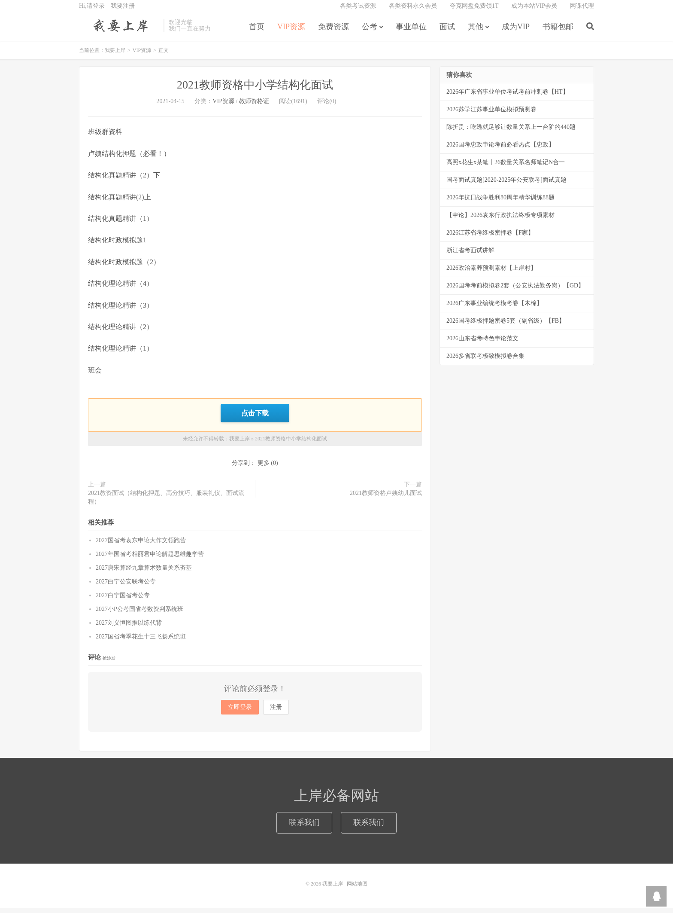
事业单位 (411, 31)
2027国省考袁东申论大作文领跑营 (141, 545)
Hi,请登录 (92, 11)
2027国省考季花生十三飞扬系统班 (141, 641)
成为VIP (516, 31)
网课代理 (582, 11)
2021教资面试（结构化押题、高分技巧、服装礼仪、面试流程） (166, 502)
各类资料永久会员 (413, 11)
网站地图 (357, 889)
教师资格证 (254, 107)
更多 (264, 468)
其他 (475, 31)
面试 (447, 31)
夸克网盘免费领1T (474, 11)
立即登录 (240, 712)
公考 (369, 31)
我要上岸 (119, 30)
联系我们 (304, 827)
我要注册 (123, 11)
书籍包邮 (558, 31)
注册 (276, 712)
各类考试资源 (358, 11)
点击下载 (255, 419)
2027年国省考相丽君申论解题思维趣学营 (150, 559)
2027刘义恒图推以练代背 (129, 628)
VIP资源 (291, 31)
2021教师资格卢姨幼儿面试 (386, 498)
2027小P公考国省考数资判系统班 (139, 614)
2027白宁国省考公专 (123, 600)
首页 (256, 31)
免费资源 (333, 31)
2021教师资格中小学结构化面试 (255, 91)
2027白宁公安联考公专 (126, 586)
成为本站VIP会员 (534, 11)
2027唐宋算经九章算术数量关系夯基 (144, 573)
